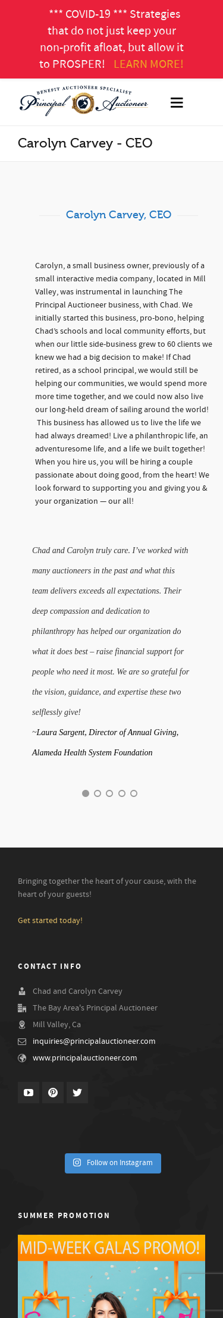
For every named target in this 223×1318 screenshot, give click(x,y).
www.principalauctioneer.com (85, 1058)
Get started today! (50, 920)
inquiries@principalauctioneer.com (94, 1041)
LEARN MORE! (149, 64)
